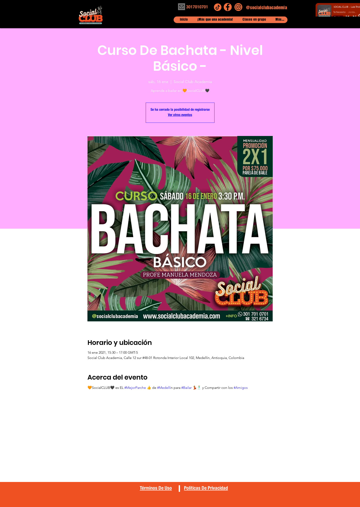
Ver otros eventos (180, 115)
